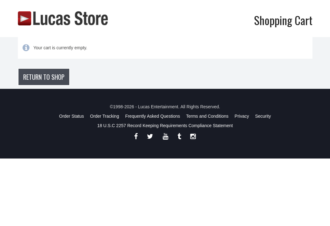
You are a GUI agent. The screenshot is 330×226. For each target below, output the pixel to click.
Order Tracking (104, 116)
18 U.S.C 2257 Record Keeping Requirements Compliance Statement (165, 125)
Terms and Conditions (207, 116)
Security (263, 116)
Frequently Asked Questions (152, 116)
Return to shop (44, 77)
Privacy (242, 116)
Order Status (71, 116)
